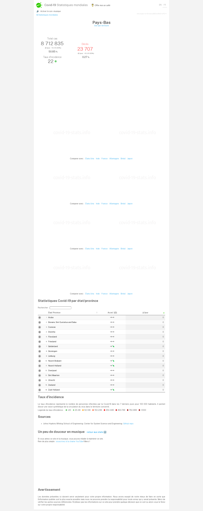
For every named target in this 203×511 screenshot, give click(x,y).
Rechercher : (54, 307)
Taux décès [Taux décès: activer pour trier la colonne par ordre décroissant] (144, 313)
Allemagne (114, 159)
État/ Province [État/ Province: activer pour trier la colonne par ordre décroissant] (47, 313)
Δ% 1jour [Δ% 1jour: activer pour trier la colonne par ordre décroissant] (100, 313)
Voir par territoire (101, 26)
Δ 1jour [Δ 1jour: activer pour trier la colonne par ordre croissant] (86, 313)
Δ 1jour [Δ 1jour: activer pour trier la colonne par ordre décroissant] (159, 313)
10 (39, 362)
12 (39, 372)
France (105, 159)
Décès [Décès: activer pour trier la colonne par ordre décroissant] (129, 313)
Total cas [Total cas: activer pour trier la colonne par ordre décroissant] (115, 313)
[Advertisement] (101, 97)
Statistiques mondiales (47, 15)
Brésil (123, 159)
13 (39, 377)
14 (39, 382)
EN (160, 5)
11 (39, 367)
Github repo (128, 425)
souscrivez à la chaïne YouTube (69, 443)
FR (165, 5)
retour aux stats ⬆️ (96, 433)
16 (39, 391)
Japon (130, 159)
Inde (98, 159)
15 (39, 386)
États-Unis (89, 159)
